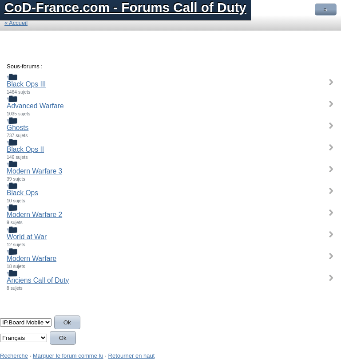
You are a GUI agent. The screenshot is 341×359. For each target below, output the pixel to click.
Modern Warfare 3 (34, 171)
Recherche (14, 355)
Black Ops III (26, 84)
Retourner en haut (131, 355)
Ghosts (17, 127)
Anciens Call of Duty (38, 280)
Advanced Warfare (35, 106)
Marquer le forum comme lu (68, 355)
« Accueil (16, 23)
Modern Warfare (31, 258)
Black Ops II (25, 149)
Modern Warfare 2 (34, 214)
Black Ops (22, 193)
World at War (27, 237)
